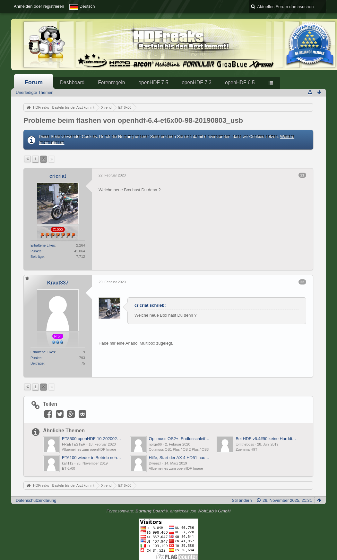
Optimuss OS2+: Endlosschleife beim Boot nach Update (179, 438)
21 (302, 175)
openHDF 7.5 (153, 82)
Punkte (35, 251)
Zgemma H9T (246, 449)
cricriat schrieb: (150, 305)
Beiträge (37, 256)
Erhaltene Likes (42, 245)
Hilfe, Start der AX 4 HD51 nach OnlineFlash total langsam (179, 457)
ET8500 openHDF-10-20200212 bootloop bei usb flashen (92, 438)
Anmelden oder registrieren (39, 6)
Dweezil (155, 463)
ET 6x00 (68, 468)
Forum (34, 82)
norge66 (155, 444)
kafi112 (67, 463)
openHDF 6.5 (240, 82)
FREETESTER (73, 444)
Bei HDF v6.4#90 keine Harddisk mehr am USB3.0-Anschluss (266, 438)
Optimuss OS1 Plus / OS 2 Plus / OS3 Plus (183, 449)
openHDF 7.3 (197, 82)
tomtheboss (245, 444)
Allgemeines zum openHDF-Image (89, 449)
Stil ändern (242, 500)
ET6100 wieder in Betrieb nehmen (92, 457)
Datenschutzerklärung (36, 500)
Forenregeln (111, 82)
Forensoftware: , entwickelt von (169, 511)
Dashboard (72, 82)
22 (302, 282)
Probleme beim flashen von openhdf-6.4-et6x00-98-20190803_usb (133, 120)
